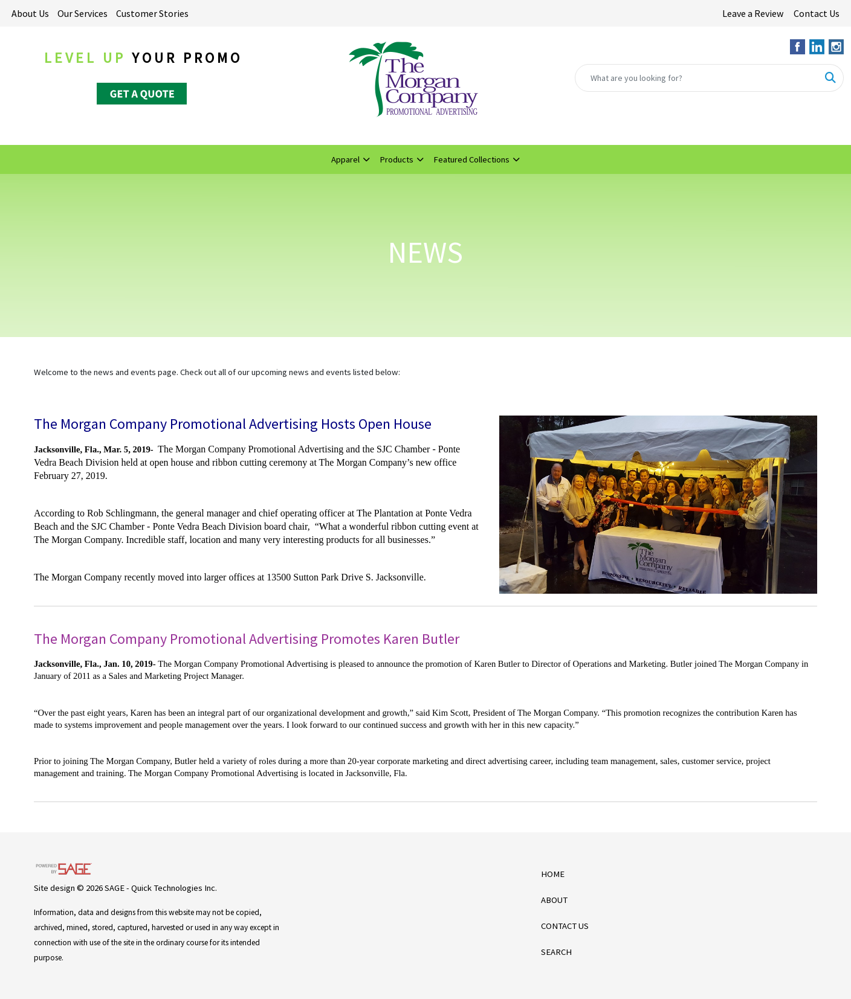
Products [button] (396, 159)
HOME (553, 874)
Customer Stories (152, 13)
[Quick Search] (696, 78)
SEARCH (556, 951)
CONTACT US (565, 925)
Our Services (82, 13)
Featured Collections (471, 159)
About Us (30, 13)
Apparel (345, 159)
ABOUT (554, 900)
